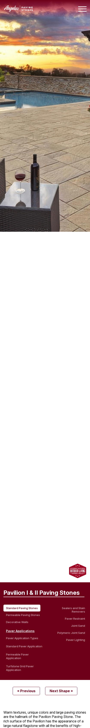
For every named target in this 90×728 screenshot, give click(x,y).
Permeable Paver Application (17, 656)
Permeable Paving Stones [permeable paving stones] (23, 615)
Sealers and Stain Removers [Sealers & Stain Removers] (73, 609)
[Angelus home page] (18, 10)
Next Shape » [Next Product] (61, 691)
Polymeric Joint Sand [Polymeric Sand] (71, 632)
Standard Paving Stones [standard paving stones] (22, 608)
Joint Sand (78, 625)
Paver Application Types (22, 638)
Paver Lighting (75, 640)
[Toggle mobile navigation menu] (82, 9)
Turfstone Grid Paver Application (20, 668)
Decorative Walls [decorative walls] (17, 622)
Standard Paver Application (24, 646)
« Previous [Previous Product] (26, 691)
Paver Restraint (75, 618)
